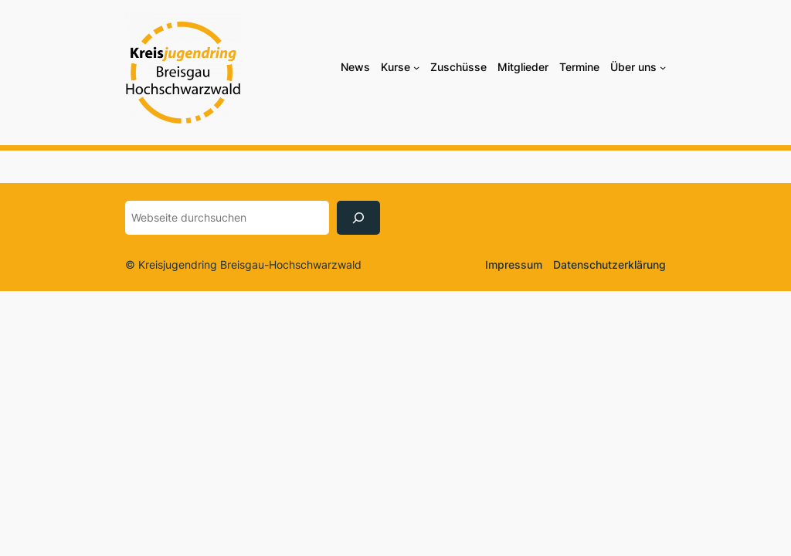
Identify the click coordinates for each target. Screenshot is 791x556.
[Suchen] (358, 217)
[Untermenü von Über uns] (663, 67)
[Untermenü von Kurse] (416, 67)
